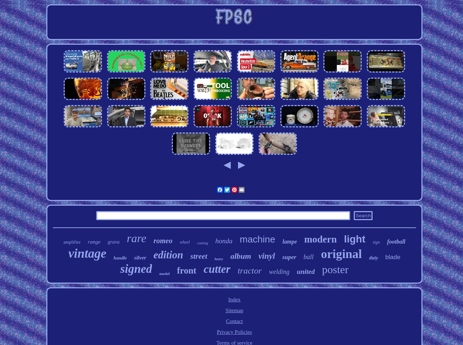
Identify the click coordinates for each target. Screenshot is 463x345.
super (289, 257)
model (164, 273)
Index (234, 299)
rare (136, 238)
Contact (234, 321)
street (198, 256)
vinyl (266, 256)
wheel (185, 242)
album (240, 256)
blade (392, 257)
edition (168, 255)
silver (140, 258)
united (306, 271)
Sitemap (234, 310)
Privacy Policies (234, 332)
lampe (290, 242)
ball (308, 257)
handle (120, 258)
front (186, 270)
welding (279, 271)
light (354, 239)
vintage (87, 253)
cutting (202, 243)
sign (376, 242)
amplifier (72, 242)
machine (257, 239)
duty (373, 258)
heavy (218, 259)
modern (320, 239)
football (396, 242)
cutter (217, 269)
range (94, 242)
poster (335, 269)
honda (224, 241)
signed (136, 268)
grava (114, 242)
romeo (162, 241)
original (341, 254)
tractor (250, 270)
